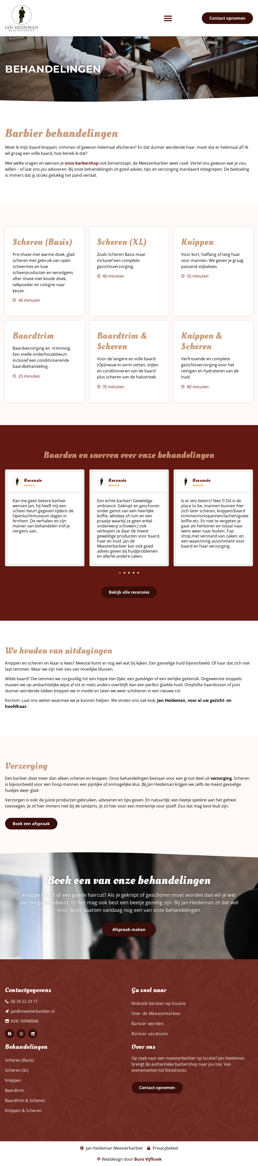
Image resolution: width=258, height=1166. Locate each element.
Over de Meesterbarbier (156, 1013)
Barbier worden (148, 1023)
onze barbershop (82, 163)
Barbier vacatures (150, 1033)
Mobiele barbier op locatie (159, 1003)
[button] (168, 18)
